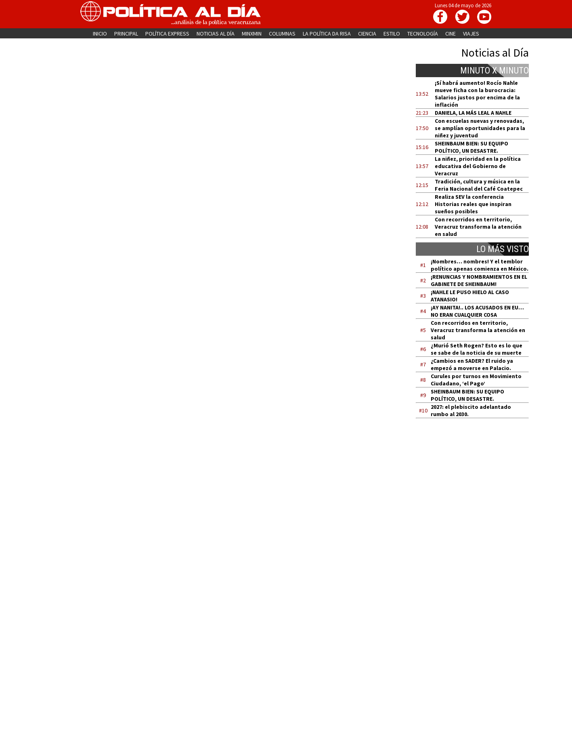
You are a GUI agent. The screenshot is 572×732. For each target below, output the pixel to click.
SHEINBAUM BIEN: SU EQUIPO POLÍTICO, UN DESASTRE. (471, 147)
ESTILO (391, 33)
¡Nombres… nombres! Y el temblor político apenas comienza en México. (479, 265)
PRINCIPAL (126, 33)
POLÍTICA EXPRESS (167, 33)
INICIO (100, 33)
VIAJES (471, 33)
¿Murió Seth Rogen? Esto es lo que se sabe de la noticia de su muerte (476, 349)
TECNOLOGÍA (422, 33)
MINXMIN (252, 33)
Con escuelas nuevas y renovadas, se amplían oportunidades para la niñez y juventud (480, 128)
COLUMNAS (282, 33)
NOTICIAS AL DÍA (216, 33)
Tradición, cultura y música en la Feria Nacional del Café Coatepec (479, 185)
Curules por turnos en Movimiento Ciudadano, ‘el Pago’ (476, 379)
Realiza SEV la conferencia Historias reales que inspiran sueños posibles (473, 204)
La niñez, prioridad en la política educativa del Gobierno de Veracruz (478, 166)
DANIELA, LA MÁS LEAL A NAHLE (473, 112)
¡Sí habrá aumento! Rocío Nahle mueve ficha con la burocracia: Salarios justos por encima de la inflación (477, 93)
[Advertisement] (477, 501)
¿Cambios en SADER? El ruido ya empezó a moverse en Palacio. (472, 364)
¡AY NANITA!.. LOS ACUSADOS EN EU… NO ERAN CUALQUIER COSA (477, 311)
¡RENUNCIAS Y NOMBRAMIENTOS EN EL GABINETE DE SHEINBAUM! (479, 280)
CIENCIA (367, 33)
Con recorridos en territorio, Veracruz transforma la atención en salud (478, 227)
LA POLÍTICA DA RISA (327, 33)
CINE (450, 33)
